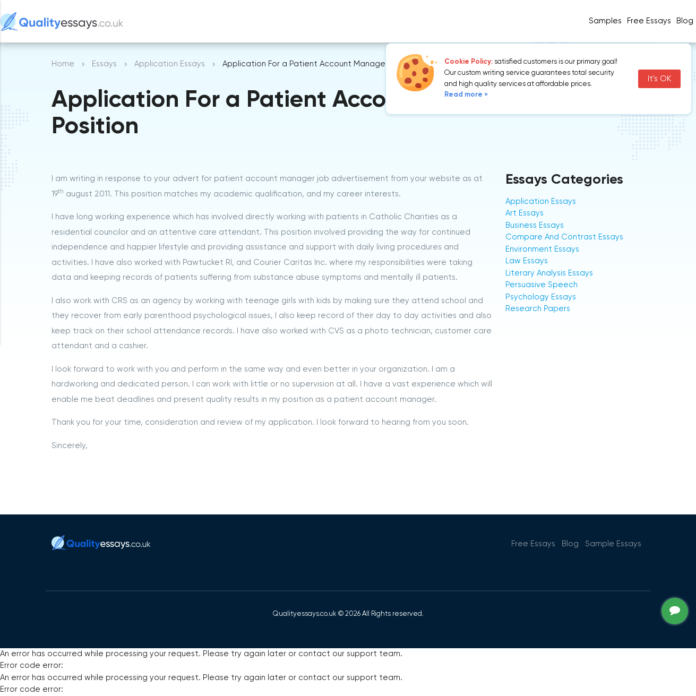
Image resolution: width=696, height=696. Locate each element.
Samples (605, 21)
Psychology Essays (540, 297)
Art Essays (524, 213)
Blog (684, 21)
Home (62, 64)
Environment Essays (542, 249)
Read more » (466, 94)
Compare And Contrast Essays (564, 237)
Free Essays (649, 21)
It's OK (659, 79)
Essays (104, 64)
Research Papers (537, 309)
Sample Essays (613, 544)
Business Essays (534, 225)
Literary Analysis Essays (549, 273)
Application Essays (169, 64)
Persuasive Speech (541, 285)
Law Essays (526, 261)
